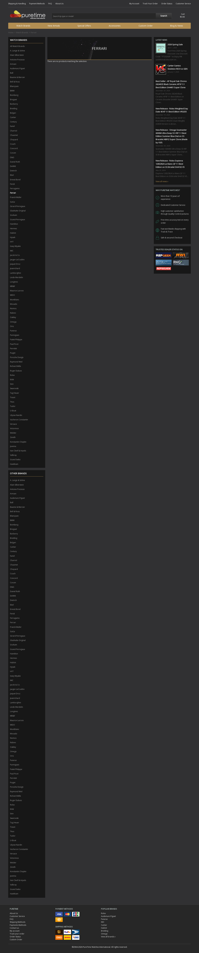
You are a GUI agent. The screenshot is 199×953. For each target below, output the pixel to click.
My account (14, 931)
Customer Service (183, 3)
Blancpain (14, 86)
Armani (13, 64)
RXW (12, 379)
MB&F (12, 286)
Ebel (12, 175)
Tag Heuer (14, 393)
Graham (13, 215)
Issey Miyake (15, 246)
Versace (13, 424)
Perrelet (13, 348)
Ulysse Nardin (16, 415)
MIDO (12, 295)
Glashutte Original (18, 210)
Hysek (12, 237)
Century (13, 121)
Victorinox (14, 428)
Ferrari (13, 193)
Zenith (13, 437)
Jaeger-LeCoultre (17, 259)
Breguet (13, 99)
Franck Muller (15, 197)
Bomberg (14, 95)
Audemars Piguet (17, 68)
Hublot (13, 233)
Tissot (12, 397)
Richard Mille (15, 366)
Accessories (114, 25)
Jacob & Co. (15, 255)
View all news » (162, 181)
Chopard (14, 139)
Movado (13, 304)
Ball (11, 73)
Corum (13, 153)
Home (11, 32)
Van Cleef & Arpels (18, 450)
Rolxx (12, 375)
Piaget (12, 353)
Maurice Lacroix (17, 290)
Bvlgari (13, 113)
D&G (12, 157)
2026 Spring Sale (175, 44)
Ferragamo (15, 188)
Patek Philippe (16, 339)
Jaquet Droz (15, 264)
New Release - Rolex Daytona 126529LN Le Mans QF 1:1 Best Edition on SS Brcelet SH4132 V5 (170, 163)
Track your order (17, 933)
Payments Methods (18, 925)
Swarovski (14, 388)
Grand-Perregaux (17, 219)
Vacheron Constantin (19, 419)
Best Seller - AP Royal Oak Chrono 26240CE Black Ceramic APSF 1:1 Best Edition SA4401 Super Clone (171, 84)
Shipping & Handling (17, 3)
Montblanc (14, 299)
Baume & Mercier (17, 77)
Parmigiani (14, 335)
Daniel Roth (15, 162)
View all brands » (108, 936)
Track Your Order (150, 3)
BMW (12, 90)
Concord (14, 148)
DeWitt (13, 166)
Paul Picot (14, 344)
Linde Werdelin (16, 277)
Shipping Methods (17, 922)
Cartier (13, 117)
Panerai (13, 330)
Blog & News (176, 25)
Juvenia (13, 446)
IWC (11, 250)
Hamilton (14, 224)
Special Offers (84, 25)
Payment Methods (37, 3)
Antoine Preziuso (17, 59)
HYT (12, 241)
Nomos (13, 308)
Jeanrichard (15, 268)
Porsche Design (16, 357)
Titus (12, 402)
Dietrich (13, 170)
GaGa (12, 202)
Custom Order (146, 25)
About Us (59, 3)
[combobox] (112, 16)
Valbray (13, 455)
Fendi (12, 184)
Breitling (13, 108)
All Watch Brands (17, 46)
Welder (13, 433)
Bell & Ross (15, 81)
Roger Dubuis (16, 370)
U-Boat (13, 410)
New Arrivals (54, 25)
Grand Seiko (15, 459)
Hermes (13, 228)
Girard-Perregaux (17, 206)
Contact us (14, 928)
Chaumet (14, 135)
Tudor (12, 406)
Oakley (13, 317)
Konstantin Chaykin (18, 442)
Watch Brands (23, 25)
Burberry (14, 104)
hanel (12, 126)
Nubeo (13, 313)
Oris (12, 326)
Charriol (13, 130)
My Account (134, 3)
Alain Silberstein (17, 55)
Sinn (12, 384)
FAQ (50, 3)
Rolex (103, 913)
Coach (13, 144)
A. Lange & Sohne (17, 50)
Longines (14, 282)
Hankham (14, 464)
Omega (13, 322)
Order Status (166, 3)
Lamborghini (15, 273)
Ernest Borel (15, 179)
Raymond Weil (16, 361)
